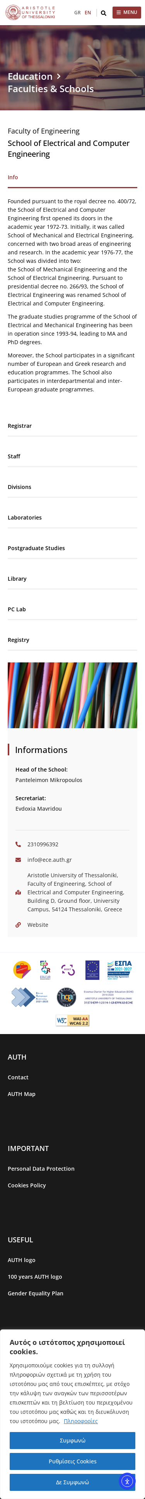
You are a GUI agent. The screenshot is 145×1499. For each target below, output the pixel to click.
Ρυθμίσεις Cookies (73, 1461)
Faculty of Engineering (44, 130)
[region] (72, 1414)
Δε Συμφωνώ (72, 1482)
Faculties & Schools (51, 88)
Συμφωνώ (72, 1440)
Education (30, 76)
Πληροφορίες (81, 1421)
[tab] (72, 177)
